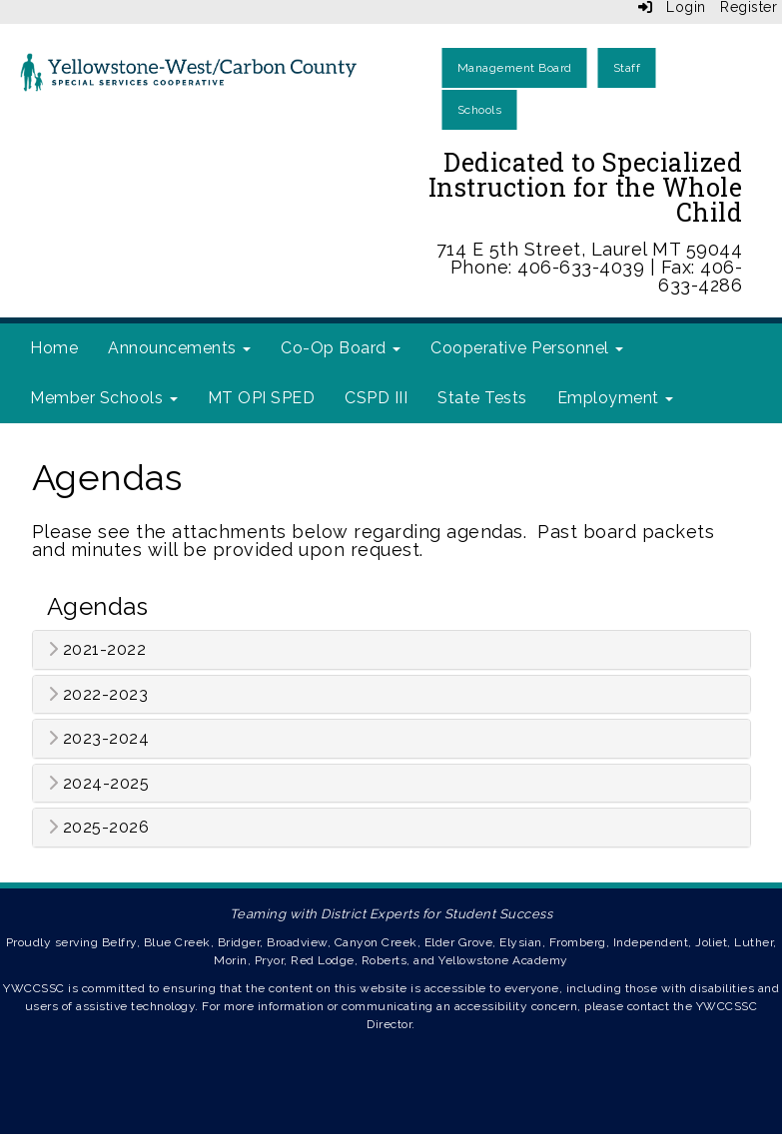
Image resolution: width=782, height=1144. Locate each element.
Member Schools (104, 397)
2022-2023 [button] (98, 695)
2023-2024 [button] (99, 739)
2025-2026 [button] (99, 828)
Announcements (179, 347)
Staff (627, 68)
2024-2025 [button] (99, 784)
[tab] (391, 650)
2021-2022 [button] (97, 650)
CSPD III (376, 397)
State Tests (482, 397)
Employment (615, 397)
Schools (479, 110)
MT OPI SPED (262, 397)
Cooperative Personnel (526, 347)
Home (54, 347)
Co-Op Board (340, 347)
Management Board (514, 68)
